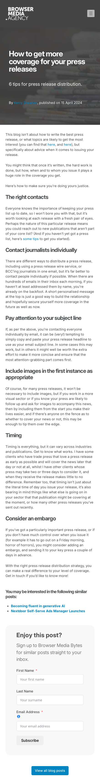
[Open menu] (91, 13)
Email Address (28, 712)
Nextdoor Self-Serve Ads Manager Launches (48, 611)
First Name (25, 671)
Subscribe (30, 740)
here (51, 145)
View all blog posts (50, 771)
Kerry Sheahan (25, 103)
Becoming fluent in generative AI (38, 606)
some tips (31, 239)
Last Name (24, 691)
